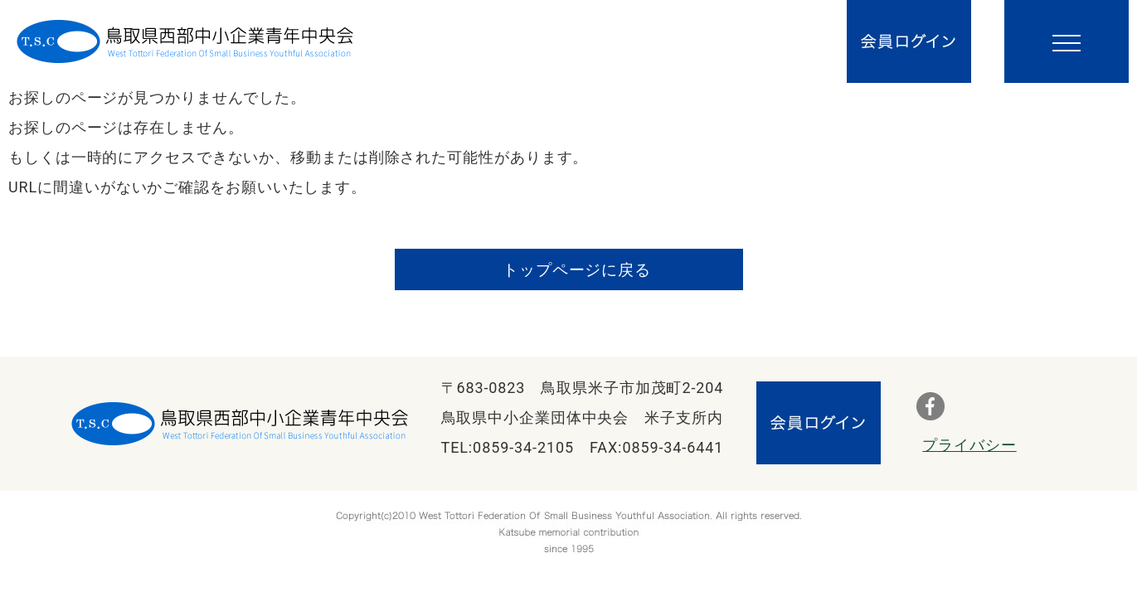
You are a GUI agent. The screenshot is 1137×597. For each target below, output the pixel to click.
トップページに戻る (577, 269)
